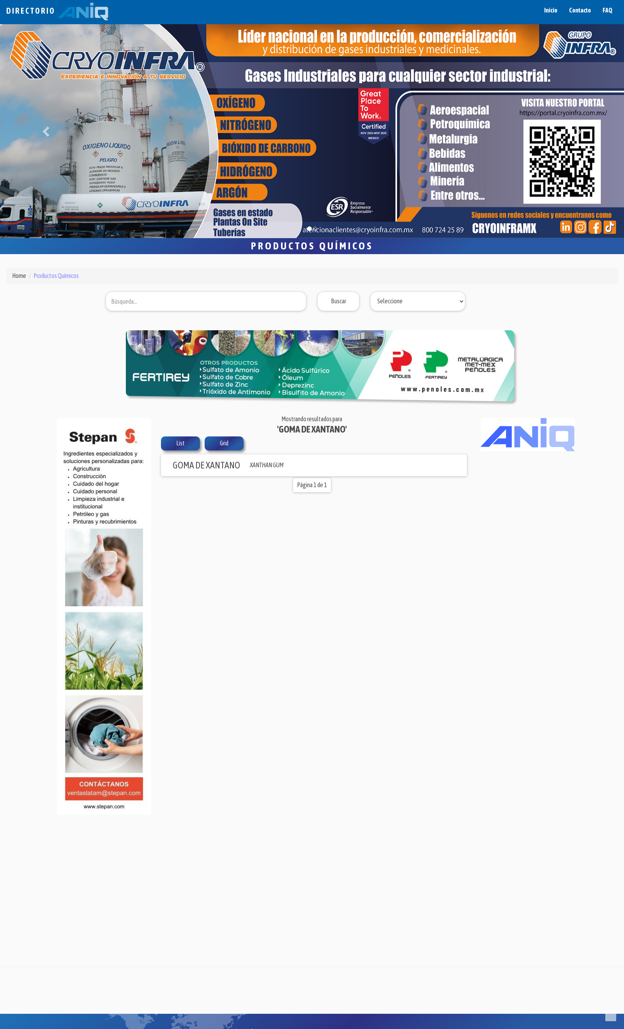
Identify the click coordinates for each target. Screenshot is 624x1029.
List (180, 443)
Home (19, 275)
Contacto (580, 10)
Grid (224, 443)
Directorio (57, 10)
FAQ (607, 10)
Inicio (550, 10)
